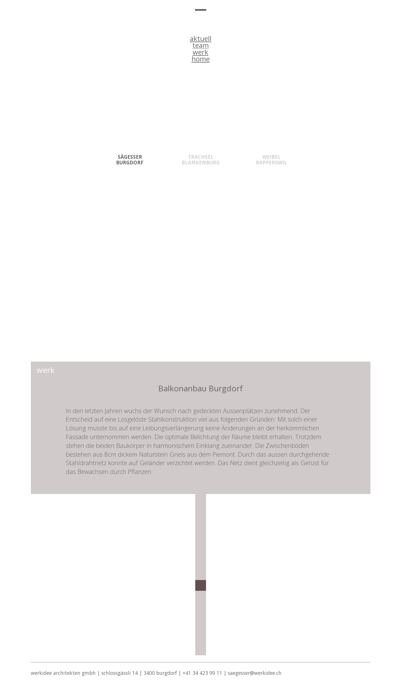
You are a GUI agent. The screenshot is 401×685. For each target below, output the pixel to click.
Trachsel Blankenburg (201, 160)
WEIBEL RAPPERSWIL (271, 160)
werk (200, 52)
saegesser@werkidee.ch (255, 672)
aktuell (200, 38)
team (200, 45)
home (201, 58)
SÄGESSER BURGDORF (129, 160)
